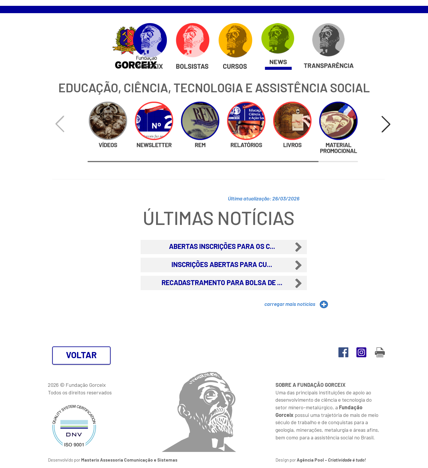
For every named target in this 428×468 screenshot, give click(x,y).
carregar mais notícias (289, 304)
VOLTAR (81, 354)
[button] (386, 124)
